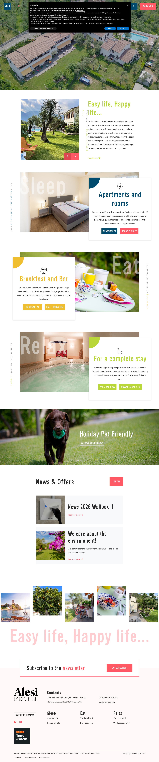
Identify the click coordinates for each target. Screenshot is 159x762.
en (19, 6)
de (24, 6)
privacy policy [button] (49, 21)
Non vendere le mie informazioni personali (96, 17)
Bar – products (54, 306)
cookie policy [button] (80, 11)
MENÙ (7, 6)
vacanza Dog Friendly (92, 442)
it (15, 6)
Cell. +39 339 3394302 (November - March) (66, 697)
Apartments (109, 231)
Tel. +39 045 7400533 (108, 697)
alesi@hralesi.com (107, 702)
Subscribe (119, 667)
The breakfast (33, 306)
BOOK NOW (148, 6)
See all (116, 481)
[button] (78, 461)
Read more (94, 158)
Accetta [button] (122, 28)
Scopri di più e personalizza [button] (43, 28)
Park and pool (107, 386)
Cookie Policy (44, 757)
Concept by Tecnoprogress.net (133, 753)
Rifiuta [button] (110, 28)
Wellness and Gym (130, 386)
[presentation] (67, 156)
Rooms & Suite (129, 231)
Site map (17, 757)
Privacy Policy (30, 757)
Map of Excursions (25, 715)
